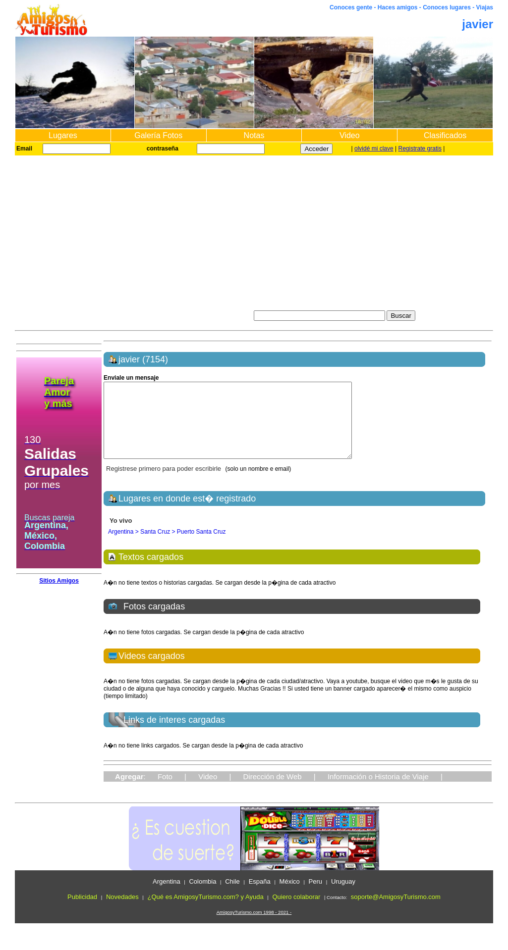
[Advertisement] (254, 229)
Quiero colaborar (296, 911)
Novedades (122, 911)
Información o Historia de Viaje (378, 791)
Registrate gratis (420, 148)
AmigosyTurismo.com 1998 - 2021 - (254, 927)
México (290, 896)
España (260, 896)
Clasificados (445, 135)
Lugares (63, 135)
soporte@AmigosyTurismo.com (396, 911)
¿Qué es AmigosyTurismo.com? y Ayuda (206, 911)
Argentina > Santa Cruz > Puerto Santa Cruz (167, 546)
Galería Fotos (158, 135)
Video (349, 135)
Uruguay (343, 896)
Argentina (166, 896)
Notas (254, 135)
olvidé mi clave (374, 148)
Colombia (202, 896)
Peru (315, 896)
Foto (165, 791)
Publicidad (82, 911)
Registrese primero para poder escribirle (164, 483)
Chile (232, 896)
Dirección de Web (272, 791)
